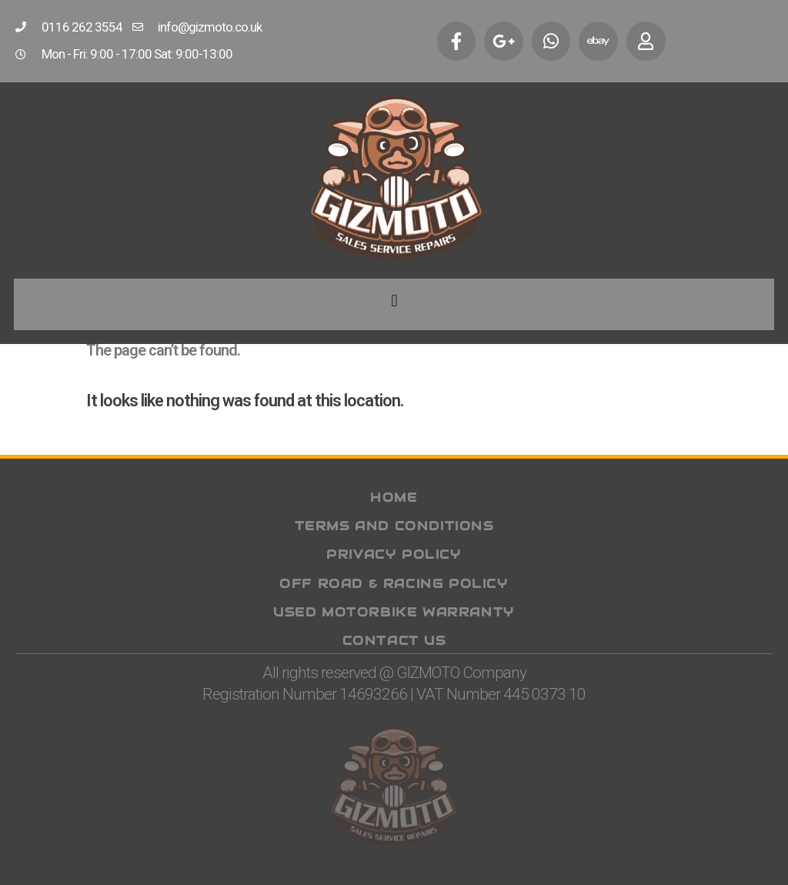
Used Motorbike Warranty (394, 611)
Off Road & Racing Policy (393, 583)
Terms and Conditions (394, 526)
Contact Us (394, 641)
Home (393, 497)
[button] (394, 301)
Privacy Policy (393, 554)
